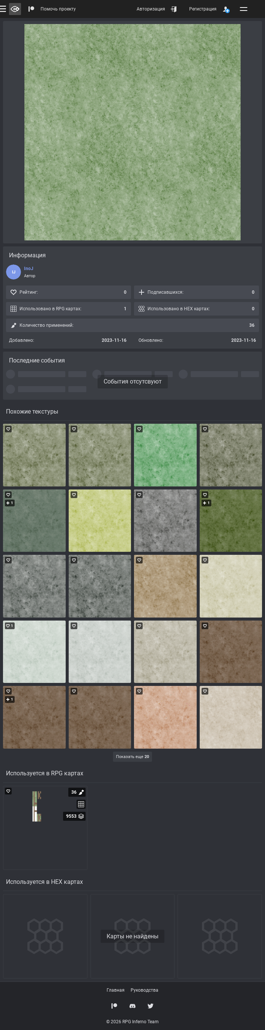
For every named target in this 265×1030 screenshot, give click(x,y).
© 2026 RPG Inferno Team (132, 1021)
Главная (116, 990)
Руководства (144, 990)
